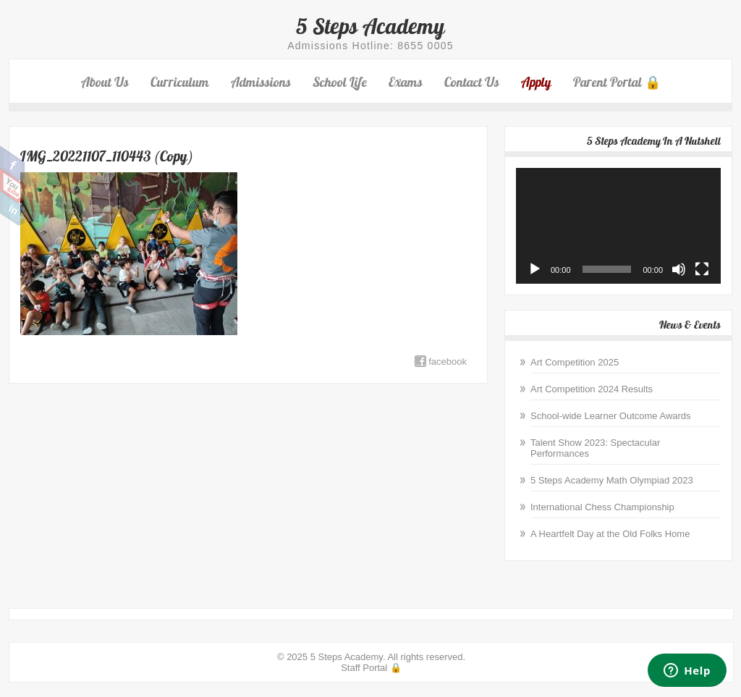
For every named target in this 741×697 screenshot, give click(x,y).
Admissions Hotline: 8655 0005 (370, 45)
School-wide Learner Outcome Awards (610, 415)
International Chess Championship (602, 507)
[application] (618, 225)
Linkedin (12, 208)
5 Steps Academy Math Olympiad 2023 (611, 480)
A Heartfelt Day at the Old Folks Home (610, 533)
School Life (340, 82)
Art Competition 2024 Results (591, 389)
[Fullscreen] (702, 269)
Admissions (261, 82)
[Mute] (679, 269)
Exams (406, 82)
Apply (536, 82)
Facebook (12, 163)
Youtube (12, 186)
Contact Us (471, 82)
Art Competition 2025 (574, 362)
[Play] (535, 269)
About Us (105, 82)
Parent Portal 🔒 (617, 82)
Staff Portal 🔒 (371, 667)
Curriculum (180, 82)
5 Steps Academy (370, 26)
